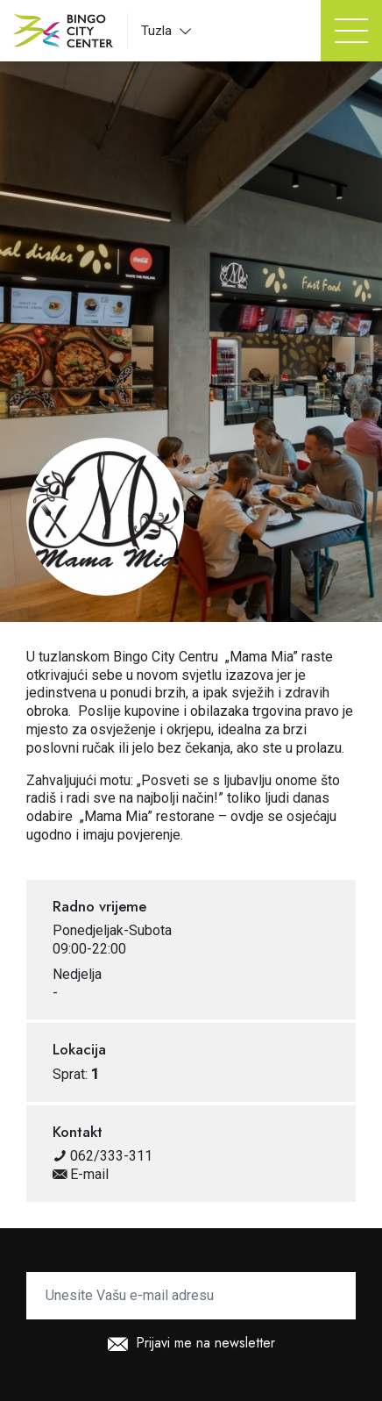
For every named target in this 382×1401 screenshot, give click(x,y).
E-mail (81, 1174)
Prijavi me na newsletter (191, 1345)
